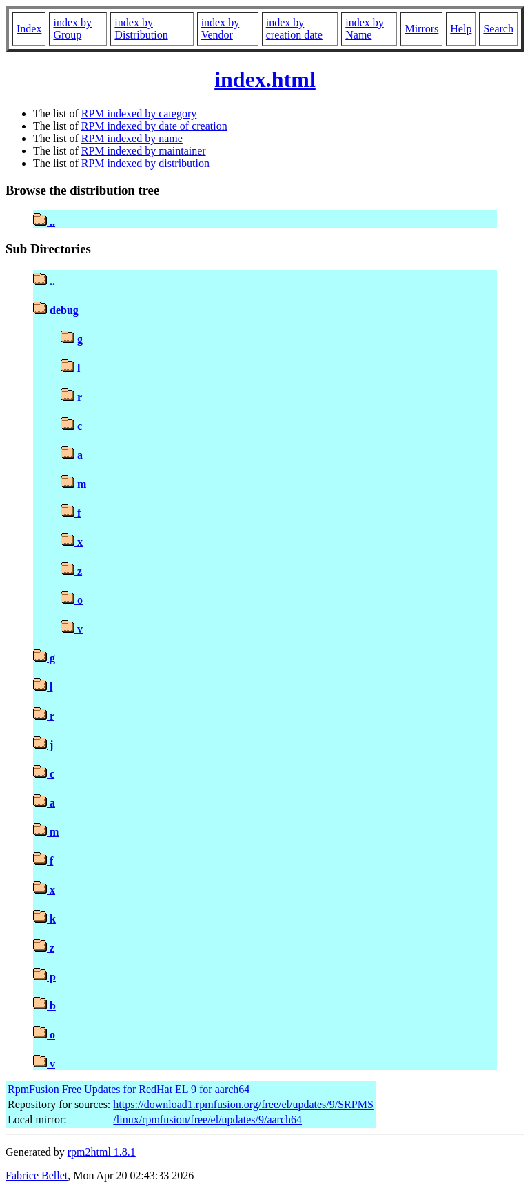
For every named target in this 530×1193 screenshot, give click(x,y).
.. (44, 222)
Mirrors (421, 28)
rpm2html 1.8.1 (102, 1152)
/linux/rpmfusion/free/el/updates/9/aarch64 (207, 1119)
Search (498, 28)
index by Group (72, 29)
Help (460, 28)
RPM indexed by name (132, 138)
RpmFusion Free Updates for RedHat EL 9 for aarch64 (128, 1089)
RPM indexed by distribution (145, 163)
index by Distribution (140, 29)
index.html (265, 79)
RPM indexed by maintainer (143, 151)
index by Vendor (220, 29)
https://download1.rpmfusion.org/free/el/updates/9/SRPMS (243, 1104)
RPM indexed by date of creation (154, 126)
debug (56, 310)
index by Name (364, 29)
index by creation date (294, 29)
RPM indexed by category (139, 113)
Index (29, 28)
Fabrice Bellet (37, 1175)
